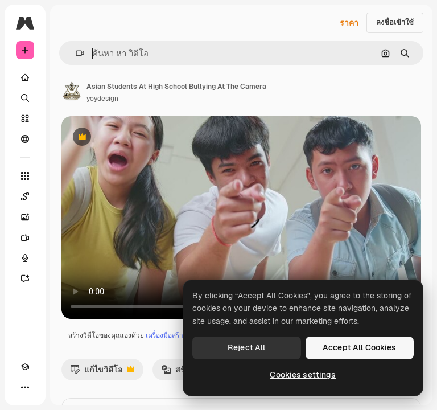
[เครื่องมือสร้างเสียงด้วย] (25, 258)
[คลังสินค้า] (25, 118)
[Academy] (25, 367)
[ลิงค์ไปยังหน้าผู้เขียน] (71, 91)
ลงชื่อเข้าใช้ (395, 22)
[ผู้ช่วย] (25, 278)
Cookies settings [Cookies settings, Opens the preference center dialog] (303, 375)
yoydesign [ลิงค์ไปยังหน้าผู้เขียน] (102, 98)
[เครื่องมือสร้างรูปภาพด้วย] (25, 217)
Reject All (246, 347)
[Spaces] (25, 196)
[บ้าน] (25, 77)
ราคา (349, 23)
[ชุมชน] (25, 139)
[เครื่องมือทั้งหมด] (25, 176)
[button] (75, 53)
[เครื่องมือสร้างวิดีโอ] (25, 237)
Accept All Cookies (360, 347)
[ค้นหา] (25, 98)
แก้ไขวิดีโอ (102, 372)
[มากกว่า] (25, 387)
